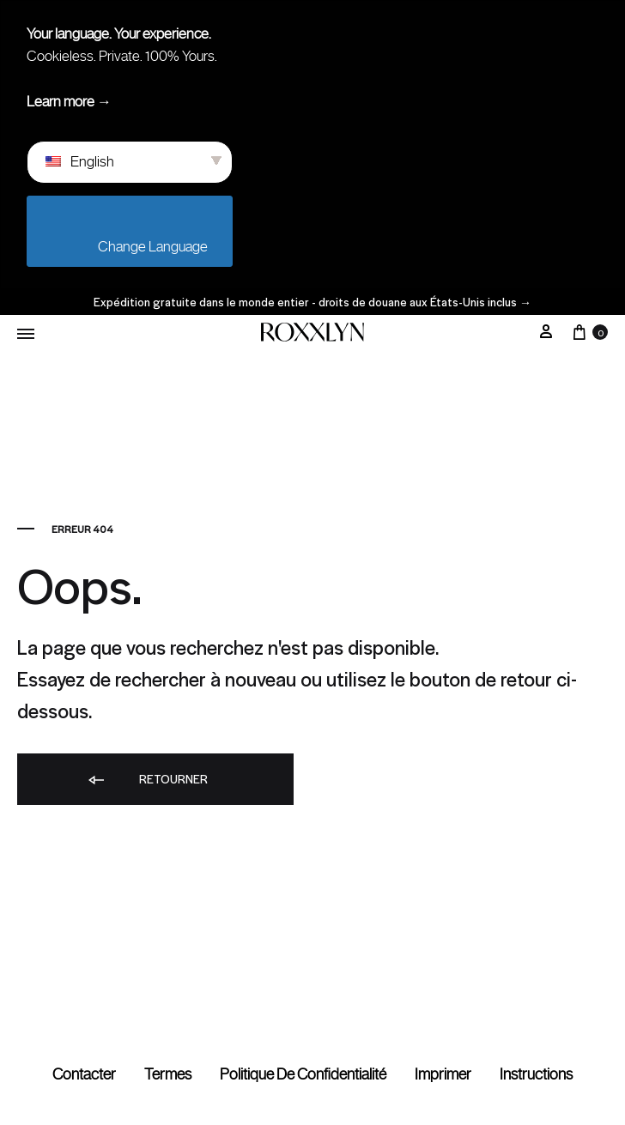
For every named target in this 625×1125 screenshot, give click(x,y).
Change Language (134, 246)
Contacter (84, 1074)
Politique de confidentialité (303, 1074)
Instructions (536, 1074)
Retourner (147, 780)
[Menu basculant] (25, 333)
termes (167, 1074)
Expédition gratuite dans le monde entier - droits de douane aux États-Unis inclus (312, 301)
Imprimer (443, 1074)
